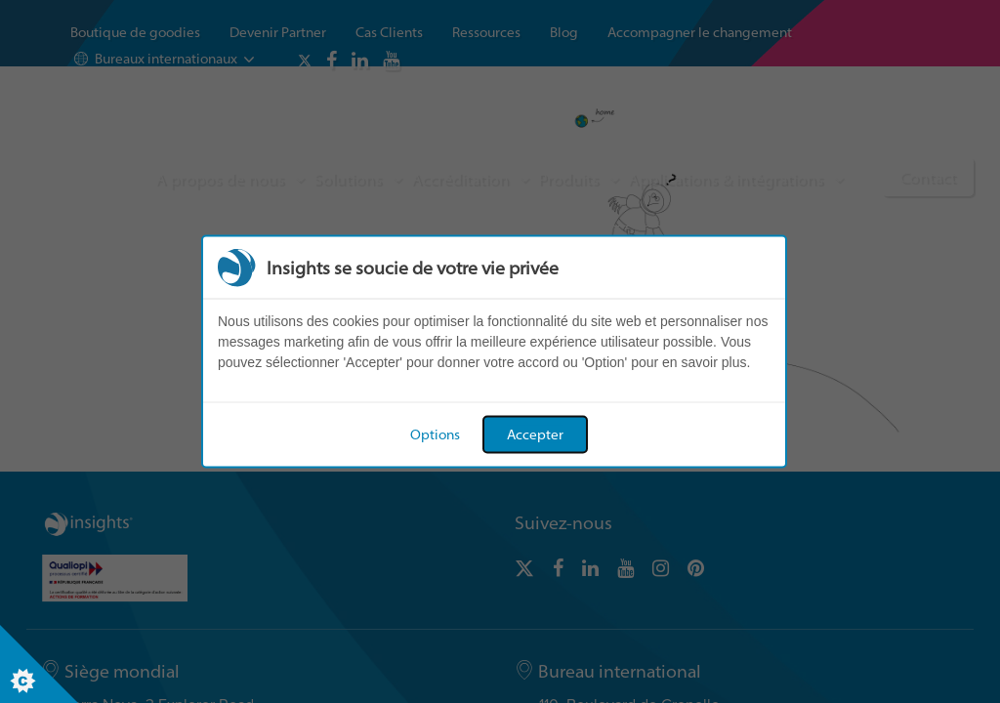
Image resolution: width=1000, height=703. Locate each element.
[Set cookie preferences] (39, 664)
